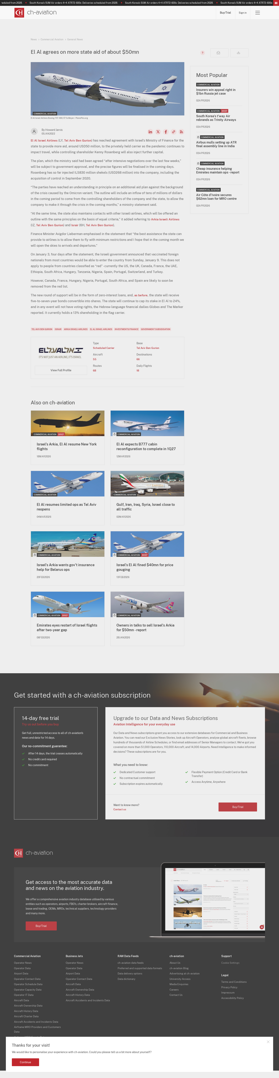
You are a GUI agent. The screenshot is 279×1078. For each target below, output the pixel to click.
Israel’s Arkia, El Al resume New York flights (65, 447)
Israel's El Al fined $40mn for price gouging (143, 574)
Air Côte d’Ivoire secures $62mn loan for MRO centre (216, 197)
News (76, 12)
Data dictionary (127, 986)
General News (75, 39)
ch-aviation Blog (180, 975)
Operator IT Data (24, 1002)
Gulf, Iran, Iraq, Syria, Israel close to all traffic (146, 513)
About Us (175, 970)
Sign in (242, 12)
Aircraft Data (22, 1007)
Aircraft (148, 12)
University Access (181, 986)
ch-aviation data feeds (131, 970)
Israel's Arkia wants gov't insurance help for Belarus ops (64, 574)
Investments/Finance (126, 329)
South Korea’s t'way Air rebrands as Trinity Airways (216, 118)
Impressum (228, 999)
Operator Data (23, 975)
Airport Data (21, 980)
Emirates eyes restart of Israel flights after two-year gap (64, 635)
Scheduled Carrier (104, 347)
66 (138, 359)
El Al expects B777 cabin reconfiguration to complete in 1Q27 (144, 449)
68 (94, 370)
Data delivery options (131, 980)
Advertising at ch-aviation (185, 980)
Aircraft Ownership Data (29, 1013)
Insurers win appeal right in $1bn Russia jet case (215, 91)
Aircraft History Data (27, 1018)
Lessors (124, 12)
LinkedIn (150, 132)
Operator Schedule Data (29, 991)
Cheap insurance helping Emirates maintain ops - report (217, 170)
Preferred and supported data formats (141, 975)
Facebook (166, 132)
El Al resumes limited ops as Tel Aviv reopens (65, 513)
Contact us (120, 816)
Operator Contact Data (28, 986)
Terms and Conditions (234, 989)
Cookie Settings (231, 970)
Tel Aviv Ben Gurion (79, 140)
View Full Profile (61, 370)
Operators (100, 12)
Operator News (23, 970)
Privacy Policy (230, 994)
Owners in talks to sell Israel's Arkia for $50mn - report (143, 635)
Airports (171, 12)
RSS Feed (181, 132)
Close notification (268, 1042)
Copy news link (174, 132)
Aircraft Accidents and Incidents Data (37, 1029)
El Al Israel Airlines (45, 140)
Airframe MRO (199, 12)
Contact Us (177, 1002)
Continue (25, 1062)
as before (141, 295)
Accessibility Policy (233, 1005)
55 (94, 359)
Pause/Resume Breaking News (276, 3)
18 (137, 370)
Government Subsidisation (155, 329)
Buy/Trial (224, 12)
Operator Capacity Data (28, 997)
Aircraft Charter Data (27, 1023)
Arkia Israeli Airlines (165, 219)
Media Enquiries (179, 991)
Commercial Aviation (52, 39)
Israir (76, 225)
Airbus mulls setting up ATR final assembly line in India (216, 144)
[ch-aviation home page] (35, 13)
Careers (174, 997)
